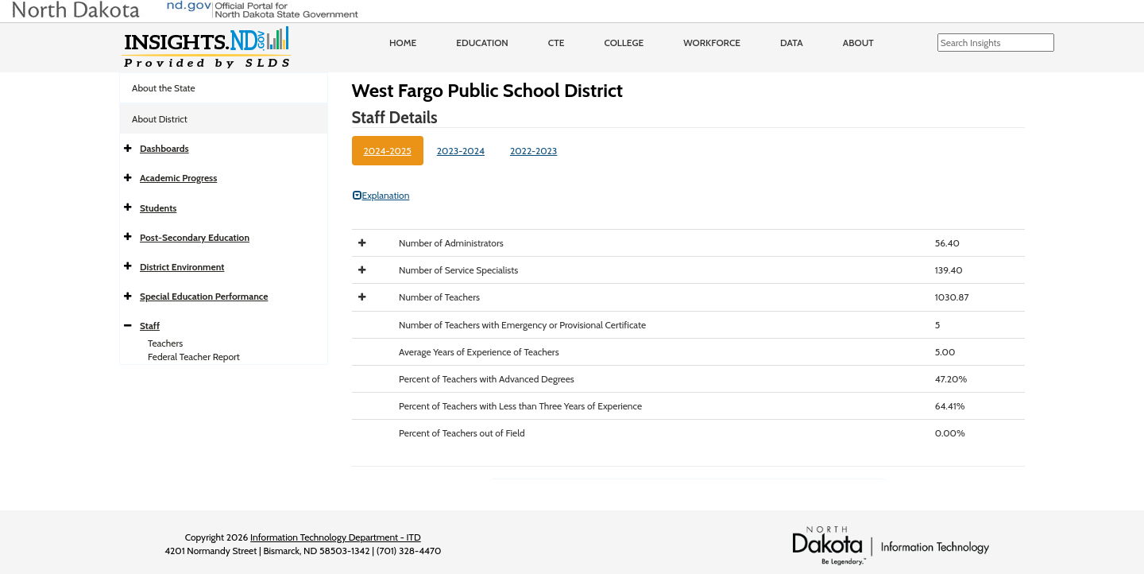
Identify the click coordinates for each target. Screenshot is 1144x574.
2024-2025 (388, 151)
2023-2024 (461, 151)
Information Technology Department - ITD (335, 537)
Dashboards (164, 148)
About (858, 42)
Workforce (711, 42)
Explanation (381, 195)
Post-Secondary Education (194, 237)
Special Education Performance (204, 296)
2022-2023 (533, 151)
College (624, 42)
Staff (150, 326)
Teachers (165, 343)
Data (791, 42)
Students (158, 208)
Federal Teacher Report (194, 357)
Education (482, 42)
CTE (556, 42)
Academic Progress (178, 178)
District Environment (182, 267)
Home (402, 42)
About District (159, 119)
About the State (163, 88)
